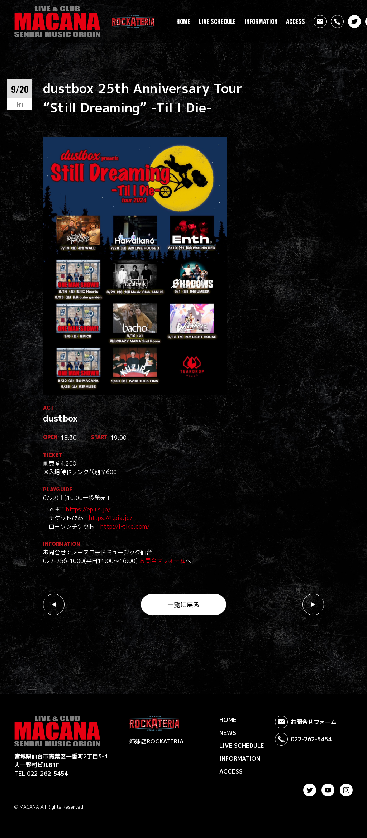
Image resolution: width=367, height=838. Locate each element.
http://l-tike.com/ (125, 526)
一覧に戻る (183, 604)
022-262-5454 (303, 739)
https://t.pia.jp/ (111, 518)
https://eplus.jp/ (88, 509)
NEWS (227, 733)
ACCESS (295, 21)
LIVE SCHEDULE (217, 21)
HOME (183, 21)
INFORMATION (260, 21)
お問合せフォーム (162, 561)
